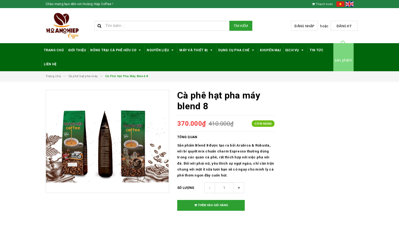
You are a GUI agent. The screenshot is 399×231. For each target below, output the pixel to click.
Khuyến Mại (270, 50)
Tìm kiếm (241, 26)
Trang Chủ (54, 50)
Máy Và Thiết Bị (196, 50)
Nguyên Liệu (161, 50)
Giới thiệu (77, 50)
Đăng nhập (304, 26)
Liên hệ (50, 64)
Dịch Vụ (295, 50)
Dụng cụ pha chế (237, 50)
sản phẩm (343, 60)
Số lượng (185, 188)
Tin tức (317, 50)
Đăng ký (344, 26)
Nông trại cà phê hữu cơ (116, 50)
